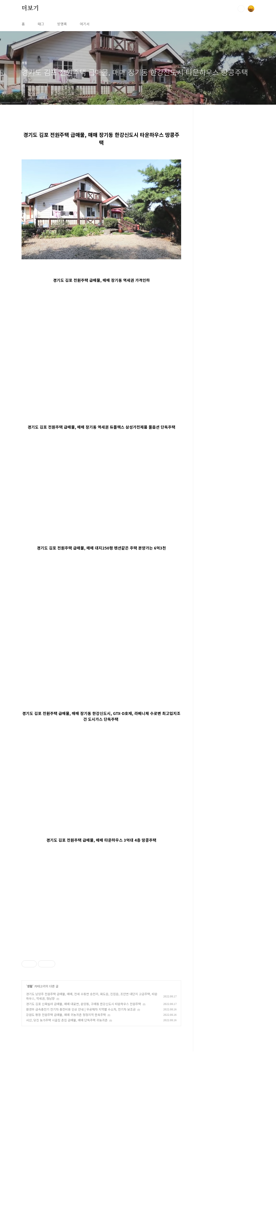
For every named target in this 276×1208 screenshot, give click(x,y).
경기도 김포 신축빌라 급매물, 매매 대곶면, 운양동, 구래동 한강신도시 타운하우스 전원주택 (83, 1064)
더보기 (30, 8)
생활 (30, 1047)
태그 (41, 23)
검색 (241, 8)
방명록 (62, 23)
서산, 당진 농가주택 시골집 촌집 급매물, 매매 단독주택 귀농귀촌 (67, 1080)
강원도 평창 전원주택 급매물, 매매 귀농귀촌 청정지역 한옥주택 (66, 1075)
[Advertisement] (101, 979)
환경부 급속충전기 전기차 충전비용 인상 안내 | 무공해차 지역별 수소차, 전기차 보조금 (81, 1070)
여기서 (84, 23)
